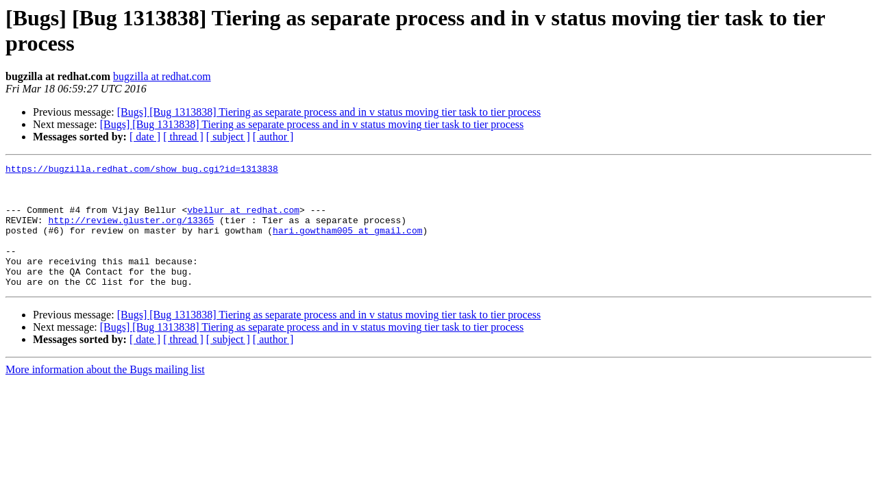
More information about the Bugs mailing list (105, 394)
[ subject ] (228, 136)
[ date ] (144, 136)
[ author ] (273, 136)
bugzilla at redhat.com (162, 76)
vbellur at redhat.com (243, 220)
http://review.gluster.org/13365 (131, 232)
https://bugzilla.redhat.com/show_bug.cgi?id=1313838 (141, 170)
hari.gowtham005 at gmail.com (347, 244)
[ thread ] (183, 136)
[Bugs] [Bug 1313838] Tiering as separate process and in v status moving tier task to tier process (329, 112)
